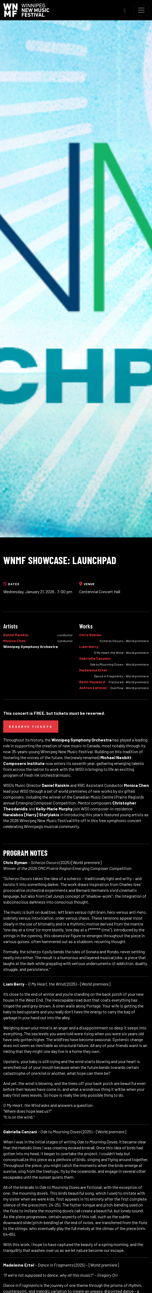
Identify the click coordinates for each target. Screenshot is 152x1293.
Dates (11, 584)
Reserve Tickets (31, 726)
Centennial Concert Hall (99, 591)
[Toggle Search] (124, 10)
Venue (87, 584)
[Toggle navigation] (141, 10)
